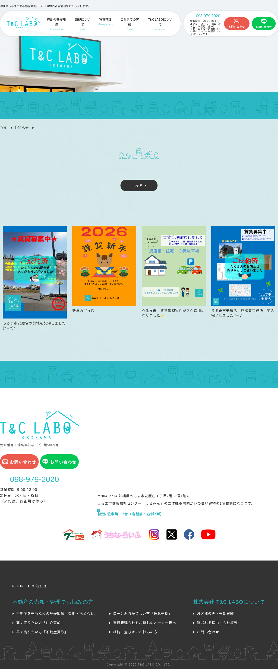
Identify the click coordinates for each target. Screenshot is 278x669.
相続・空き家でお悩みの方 (135, 631)
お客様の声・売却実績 (215, 613)
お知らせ (21, 127)
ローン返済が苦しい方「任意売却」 (142, 613)
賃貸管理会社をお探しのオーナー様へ (144, 622)
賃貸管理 (105, 22)
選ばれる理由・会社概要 (217, 622)
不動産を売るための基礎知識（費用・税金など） (57, 613)
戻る (138, 185)
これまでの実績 (130, 24)
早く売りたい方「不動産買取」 (42, 631)
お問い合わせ (236, 26)
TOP (3, 127)
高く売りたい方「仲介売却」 (40, 622)
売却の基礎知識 (56, 24)
